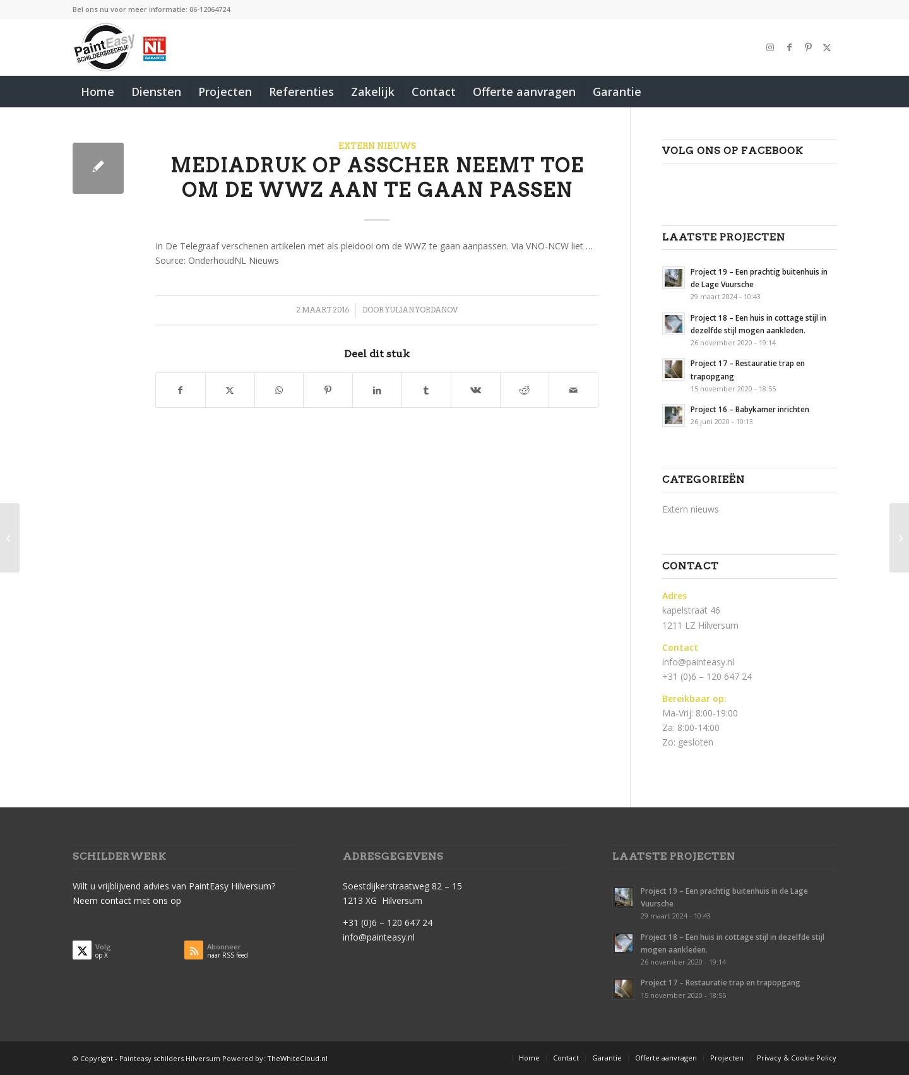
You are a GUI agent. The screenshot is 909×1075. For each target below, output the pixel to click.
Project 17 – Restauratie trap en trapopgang (720, 982)
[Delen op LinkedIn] (377, 390)
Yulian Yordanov (421, 310)
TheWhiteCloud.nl (297, 1058)
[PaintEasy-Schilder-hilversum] (121, 47)
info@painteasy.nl (698, 662)
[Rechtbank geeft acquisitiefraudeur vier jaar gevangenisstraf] (899, 538)
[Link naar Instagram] (770, 47)
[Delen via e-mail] (573, 390)
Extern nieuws (377, 146)
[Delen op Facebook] (180, 390)
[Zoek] (827, 91)
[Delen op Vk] (475, 390)
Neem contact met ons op (127, 900)
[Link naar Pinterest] (808, 47)
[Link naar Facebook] (789, 47)
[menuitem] (97, 91)
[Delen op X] (230, 390)
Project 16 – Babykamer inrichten (750, 409)
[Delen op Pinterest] (328, 390)
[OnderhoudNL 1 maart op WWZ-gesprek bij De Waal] (10, 538)
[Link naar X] (826, 47)
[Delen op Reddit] (525, 390)
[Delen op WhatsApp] (279, 390)
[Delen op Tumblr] (426, 390)
